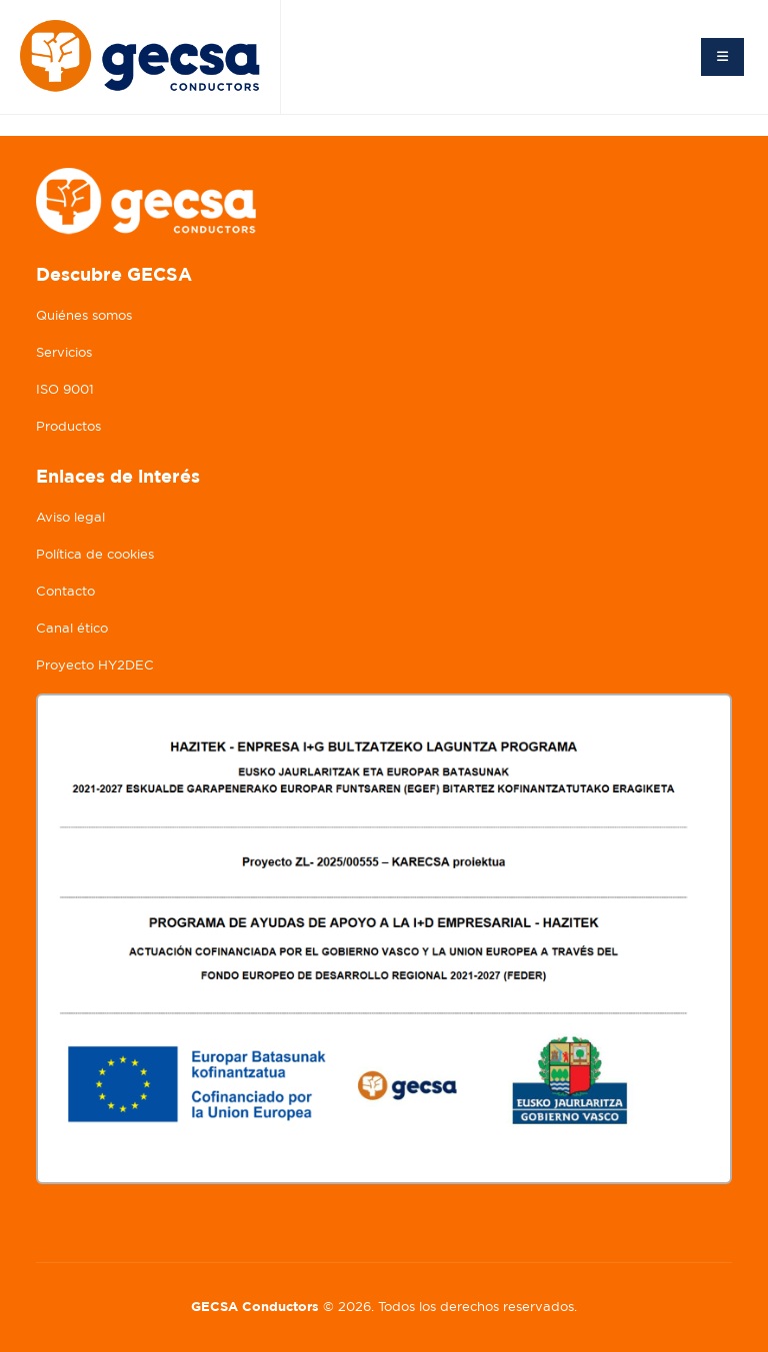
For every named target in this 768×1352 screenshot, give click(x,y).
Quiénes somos (84, 315)
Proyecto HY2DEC (95, 665)
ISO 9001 (65, 389)
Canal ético (72, 628)
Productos (68, 426)
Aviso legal (70, 517)
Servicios (64, 352)
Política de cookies (95, 554)
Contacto (65, 591)
